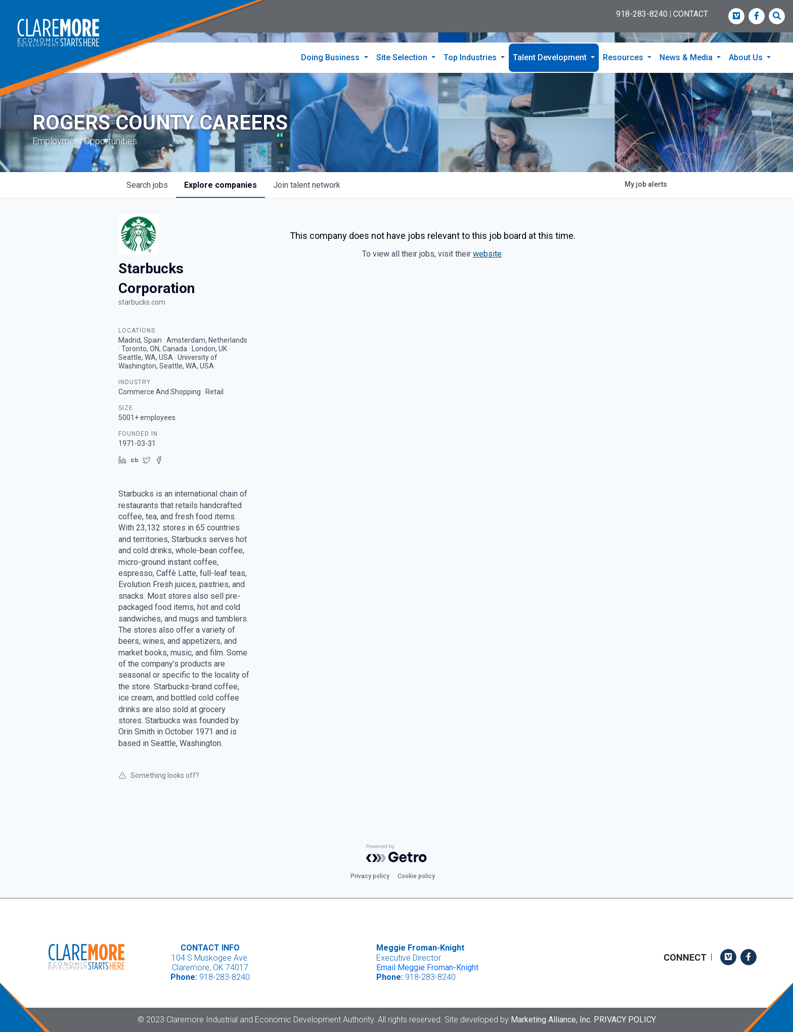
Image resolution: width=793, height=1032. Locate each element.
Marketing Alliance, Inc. (551, 1019)
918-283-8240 (642, 14)
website (487, 254)
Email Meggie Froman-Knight (427, 967)
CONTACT (690, 14)
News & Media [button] (687, 57)
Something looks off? (158, 775)
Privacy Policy (625, 1019)
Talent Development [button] (551, 57)
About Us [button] (747, 57)
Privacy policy (369, 876)
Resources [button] (624, 57)
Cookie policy (416, 876)
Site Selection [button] (402, 57)
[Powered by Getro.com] (396, 853)
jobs (147, 185)
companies (220, 185)
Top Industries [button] (471, 57)
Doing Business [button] (331, 57)
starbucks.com (141, 302)
